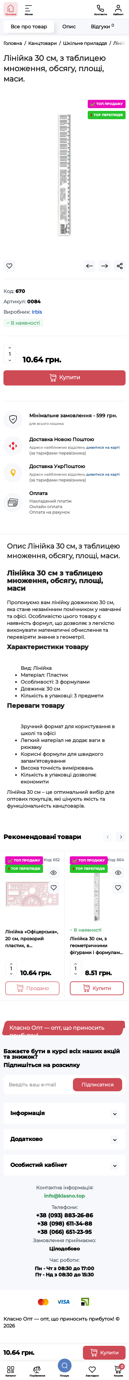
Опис (69, 26)
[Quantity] (9, 354)
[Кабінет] (118, 9)
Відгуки (102, 26)
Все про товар (29, 26)
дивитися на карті (103, 447)
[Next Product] (104, 266)
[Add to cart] (32, 988)
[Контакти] (100, 9)
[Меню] (28, 9)
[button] (107, 837)
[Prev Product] (89, 266)
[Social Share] (120, 266)
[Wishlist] (9, 266)
